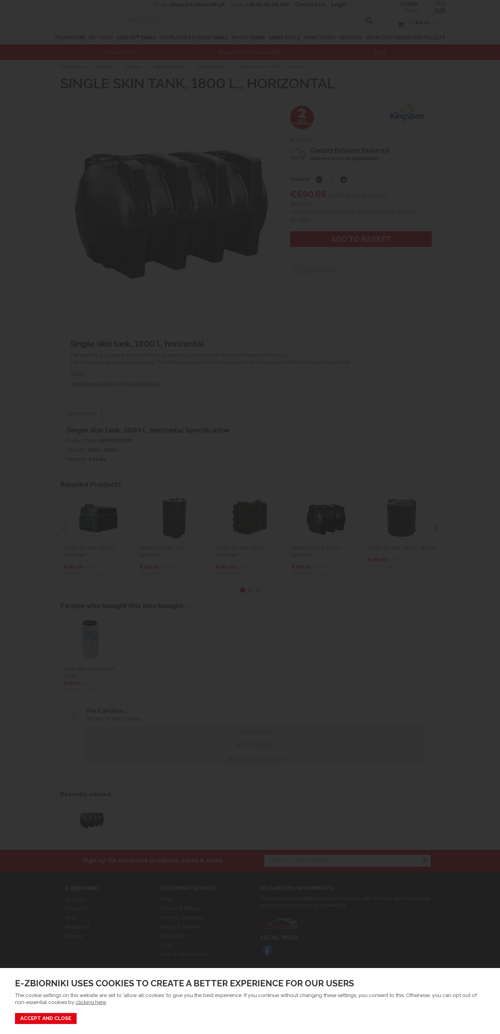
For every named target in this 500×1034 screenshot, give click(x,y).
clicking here (91, 1002)
